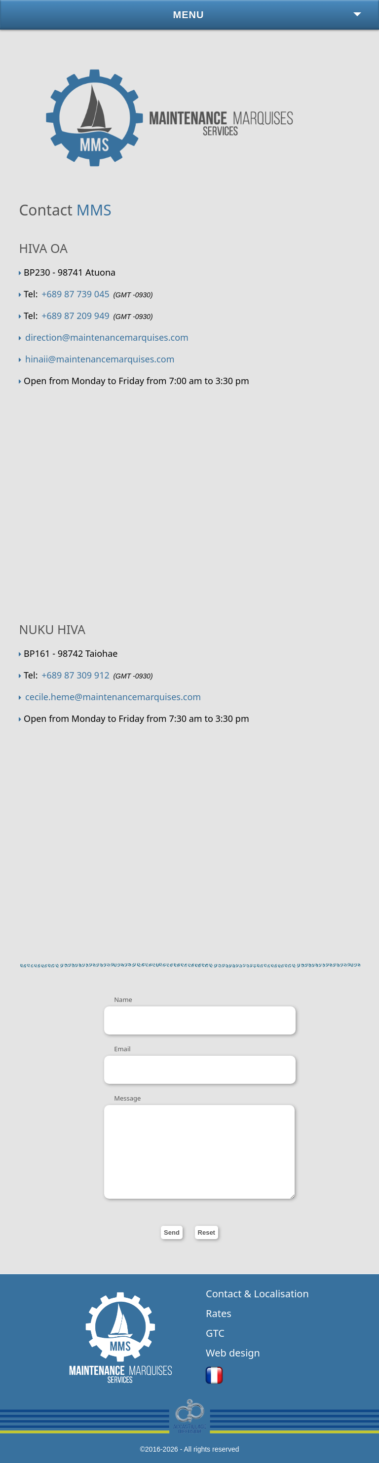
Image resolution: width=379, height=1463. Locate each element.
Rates (218, 1313)
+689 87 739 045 (75, 294)
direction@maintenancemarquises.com (107, 337)
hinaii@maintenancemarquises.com (99, 359)
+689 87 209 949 (75, 315)
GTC (215, 1333)
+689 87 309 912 (75, 675)
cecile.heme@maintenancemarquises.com (113, 697)
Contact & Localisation (257, 1293)
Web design (233, 1352)
